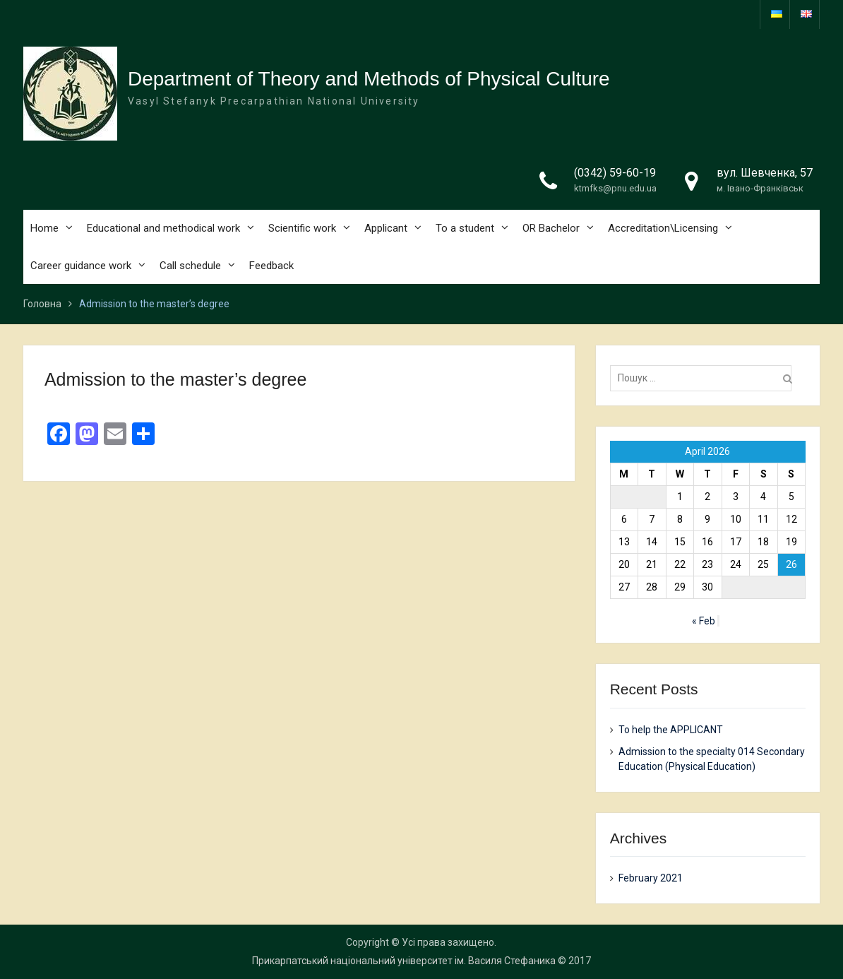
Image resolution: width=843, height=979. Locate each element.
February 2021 (650, 878)
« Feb (703, 621)
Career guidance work (80, 265)
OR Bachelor (551, 228)
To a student (465, 228)
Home (44, 228)
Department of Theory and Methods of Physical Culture (369, 79)
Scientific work (302, 228)
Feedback (271, 265)
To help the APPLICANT (670, 729)
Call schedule (190, 265)
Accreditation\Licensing (663, 228)
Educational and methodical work (163, 228)
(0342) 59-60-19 (615, 172)
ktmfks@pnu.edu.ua (615, 188)
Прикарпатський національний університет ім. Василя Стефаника (404, 960)
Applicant (385, 228)
